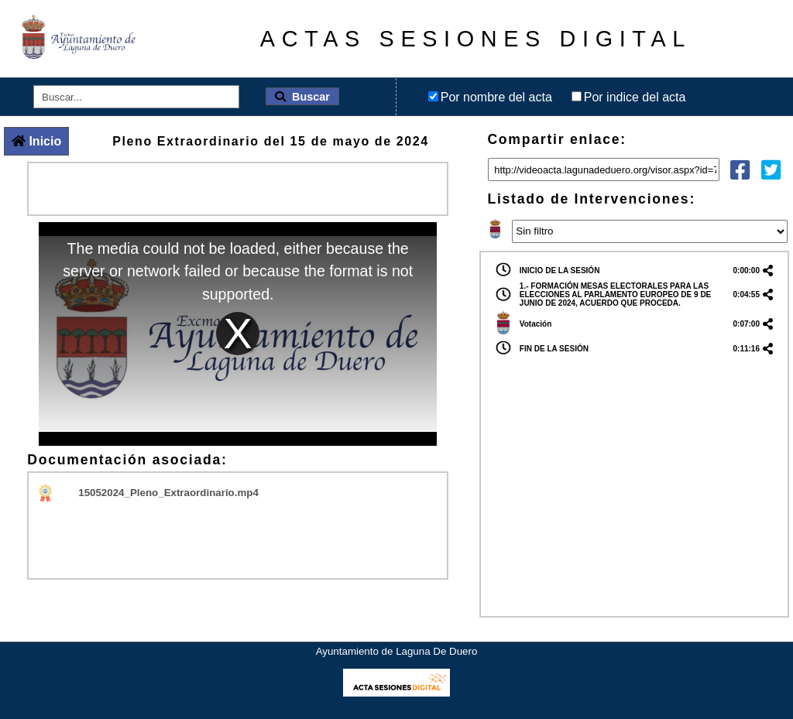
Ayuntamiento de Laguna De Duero (397, 651)
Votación (535, 324)
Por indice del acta (635, 97)
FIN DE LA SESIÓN (554, 348)
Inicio (36, 141)
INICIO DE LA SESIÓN (560, 270)
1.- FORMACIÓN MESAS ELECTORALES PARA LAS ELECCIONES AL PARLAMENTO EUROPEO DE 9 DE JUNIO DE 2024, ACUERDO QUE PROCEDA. (615, 294)
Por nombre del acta (496, 97)
